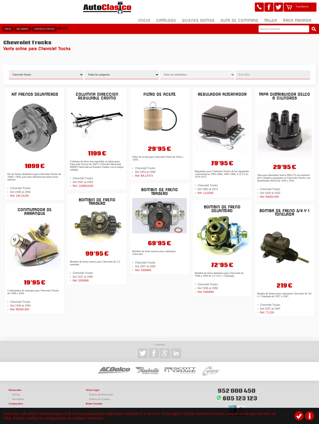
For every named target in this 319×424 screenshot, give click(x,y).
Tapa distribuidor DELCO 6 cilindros (284, 93)
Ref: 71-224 (267, 309)
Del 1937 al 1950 (83, 273)
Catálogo (166, 17)
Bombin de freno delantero (222, 205)
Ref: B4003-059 (269, 193)
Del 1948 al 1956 (20, 188)
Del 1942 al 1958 (145, 168)
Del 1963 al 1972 (208, 185)
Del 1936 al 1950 (208, 284)
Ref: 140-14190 (19, 192)
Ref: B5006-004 (19, 306)
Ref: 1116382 (206, 189)
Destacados (15, 387)
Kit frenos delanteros (34, 91)
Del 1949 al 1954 (20, 302)
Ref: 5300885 (81, 277)
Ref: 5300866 (143, 266)
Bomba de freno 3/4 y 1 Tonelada (284, 209)
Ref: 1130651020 (83, 182)
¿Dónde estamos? (21, 405)
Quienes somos (198, 17)
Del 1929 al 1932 (270, 189)
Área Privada (297, 17)
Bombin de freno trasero (97, 198)
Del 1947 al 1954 (83, 178)
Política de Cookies (99, 396)
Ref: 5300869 (206, 288)
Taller (270, 17)
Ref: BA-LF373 (144, 172)
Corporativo (16, 400)
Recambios (23, 26)
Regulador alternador (222, 91)
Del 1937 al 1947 (270, 305)
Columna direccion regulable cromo (97, 93)
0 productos (302, 6)
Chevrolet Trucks (44, 26)
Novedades (18, 396)
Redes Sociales (94, 400)
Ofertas (16, 391)
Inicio (144, 17)
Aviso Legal (92, 387)
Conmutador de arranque (34, 208)
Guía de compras (239, 17)
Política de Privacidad (101, 391)
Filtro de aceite (159, 91)
